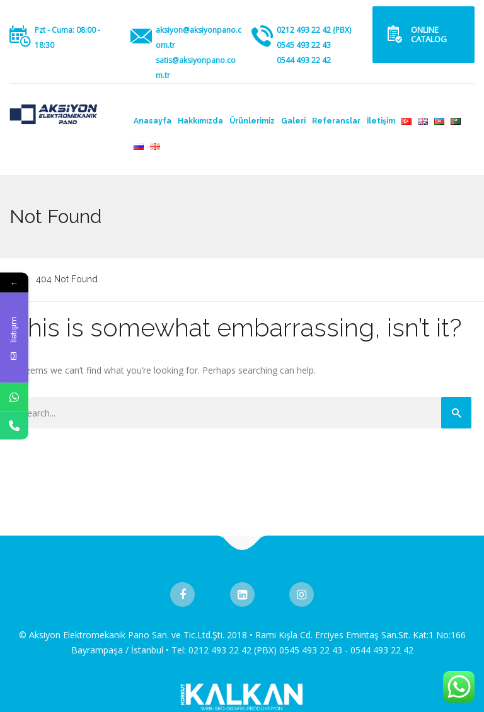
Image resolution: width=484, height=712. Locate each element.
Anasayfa (152, 121)
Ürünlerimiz (252, 121)
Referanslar (336, 121)
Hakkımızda (200, 121)
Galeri (293, 121)
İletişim (381, 121)
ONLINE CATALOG (429, 34)
